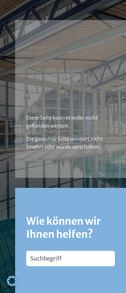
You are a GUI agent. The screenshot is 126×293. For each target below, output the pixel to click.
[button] (12, 281)
